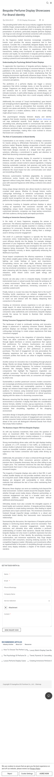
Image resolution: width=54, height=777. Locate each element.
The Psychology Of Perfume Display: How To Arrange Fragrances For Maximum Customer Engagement (15, 655)
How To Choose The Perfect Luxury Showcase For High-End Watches (16, 650)
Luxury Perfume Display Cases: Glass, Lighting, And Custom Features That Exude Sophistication (15, 661)
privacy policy (35, 769)
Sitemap (38, 684)
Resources (28, 644)
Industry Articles (8, 644)
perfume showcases (43, 119)
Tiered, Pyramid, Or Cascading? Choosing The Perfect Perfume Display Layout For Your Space (41, 655)
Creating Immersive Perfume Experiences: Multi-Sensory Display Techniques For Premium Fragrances (41, 661)
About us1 (19, 644)
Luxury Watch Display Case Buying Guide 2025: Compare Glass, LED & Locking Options (41, 650)
